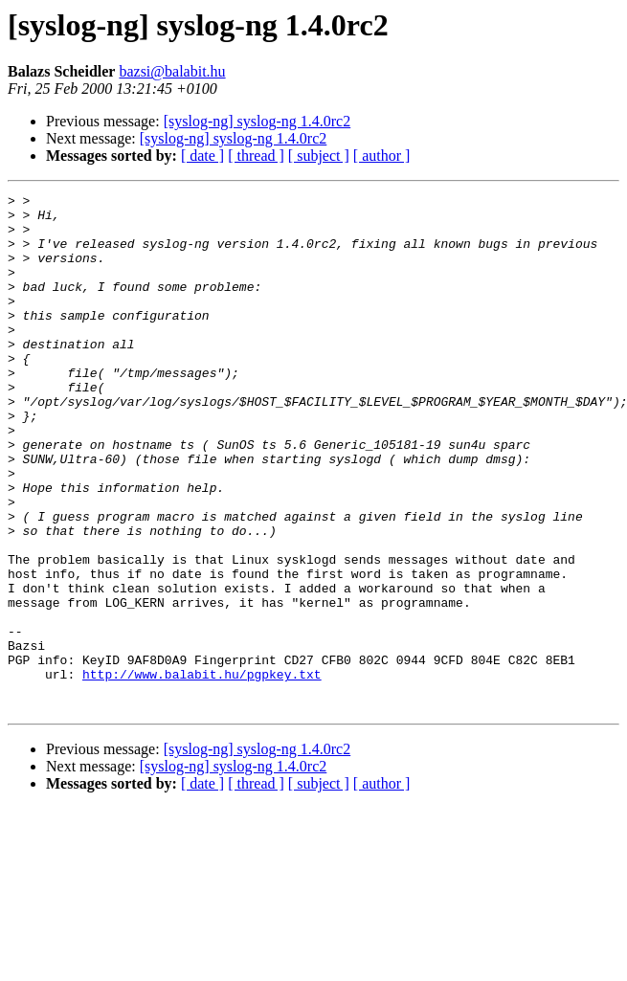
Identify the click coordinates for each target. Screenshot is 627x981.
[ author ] (382, 155)
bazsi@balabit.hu (172, 71)
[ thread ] (256, 155)
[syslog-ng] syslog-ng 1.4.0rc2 (257, 121)
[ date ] (202, 155)
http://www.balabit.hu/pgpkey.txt (202, 771)
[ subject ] (318, 155)
